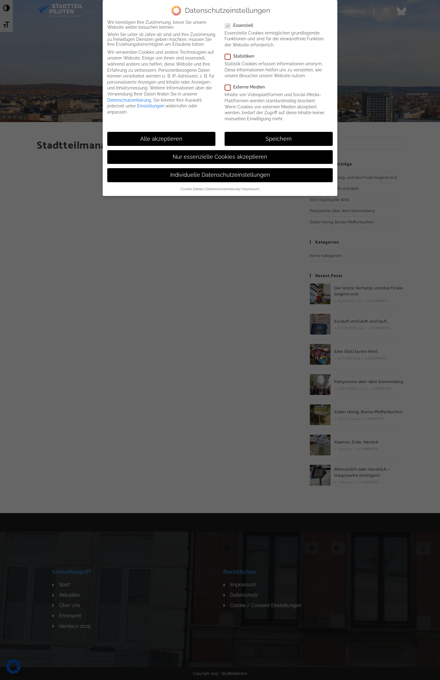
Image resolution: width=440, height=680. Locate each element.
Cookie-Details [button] (192, 187)
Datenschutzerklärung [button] (223, 187)
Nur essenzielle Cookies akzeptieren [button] (220, 155)
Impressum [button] (250, 187)
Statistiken (242, 54)
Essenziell (242, 23)
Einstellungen (150, 103)
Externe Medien (247, 85)
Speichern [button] (279, 137)
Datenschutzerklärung (129, 98)
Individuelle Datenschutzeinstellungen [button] (220, 173)
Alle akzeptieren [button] (161, 137)
